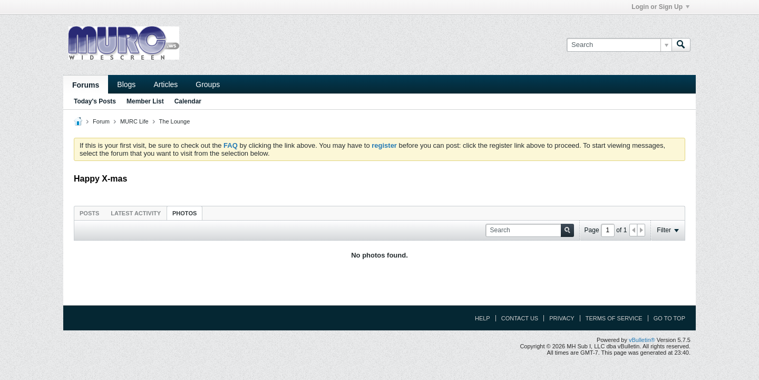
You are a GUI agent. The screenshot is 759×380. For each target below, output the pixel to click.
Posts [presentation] (89, 213)
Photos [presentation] (184, 213)
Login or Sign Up (660, 7)
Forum (101, 121)
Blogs (126, 84)
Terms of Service (614, 318)
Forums (85, 85)
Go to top (669, 318)
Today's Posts (95, 101)
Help (482, 318)
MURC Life (134, 121)
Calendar (187, 101)
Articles (165, 84)
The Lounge (174, 121)
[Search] (619, 45)
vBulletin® (642, 340)
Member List (145, 101)
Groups (208, 84)
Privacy (561, 318)
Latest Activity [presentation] (136, 213)
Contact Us (520, 318)
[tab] (89, 213)
